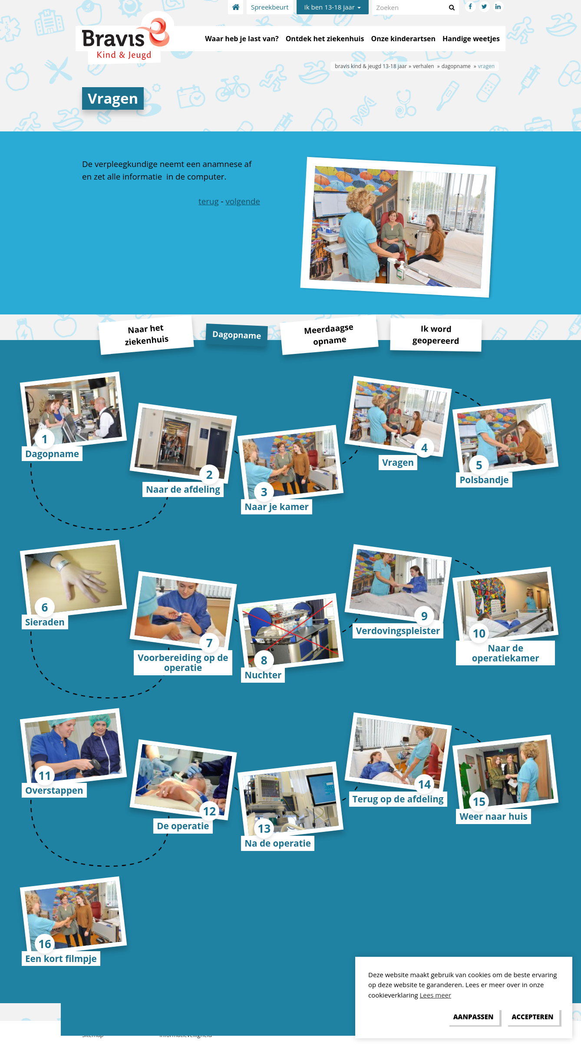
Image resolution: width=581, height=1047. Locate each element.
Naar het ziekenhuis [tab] (146, 335)
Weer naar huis (493, 816)
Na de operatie (277, 843)
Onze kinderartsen (403, 38)
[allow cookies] (532, 1017)
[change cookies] (473, 1017)
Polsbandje (483, 480)
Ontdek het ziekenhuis (325, 38)
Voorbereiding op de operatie (183, 662)
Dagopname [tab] (236, 334)
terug (208, 201)
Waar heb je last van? (241, 38)
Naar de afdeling (183, 489)
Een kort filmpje (61, 958)
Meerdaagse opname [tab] (329, 334)
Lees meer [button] (436, 995)
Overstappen (54, 790)
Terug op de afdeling (398, 799)
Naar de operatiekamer (505, 653)
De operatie (183, 826)
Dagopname (52, 454)
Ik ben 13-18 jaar (332, 7)
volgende (242, 201)
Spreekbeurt (270, 7)
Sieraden (45, 622)
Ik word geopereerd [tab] (436, 334)
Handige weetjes (471, 38)
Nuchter (262, 675)
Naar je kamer (276, 507)
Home (235, 7)
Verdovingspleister (398, 631)
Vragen (398, 462)
